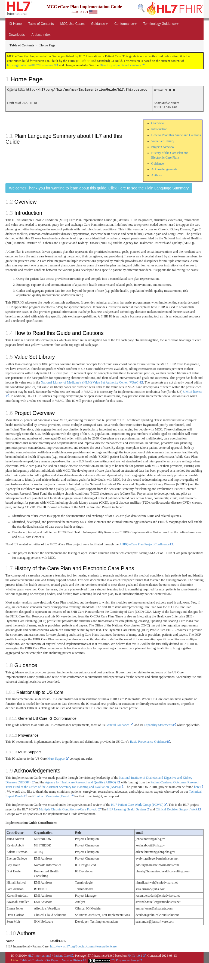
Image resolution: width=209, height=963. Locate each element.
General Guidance (117, 724)
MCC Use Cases (72, 24)
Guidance (99, 24)
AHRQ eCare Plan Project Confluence (144, 543)
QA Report (52, 959)
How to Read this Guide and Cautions (176, 134)
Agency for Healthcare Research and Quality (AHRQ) (81, 781)
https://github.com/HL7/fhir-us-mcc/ (31, 65)
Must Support (56, 758)
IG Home (15, 24)
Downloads (17, 35)
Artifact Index (40, 35)
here (197, 786)
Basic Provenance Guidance (148, 741)
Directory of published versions (120, 65)
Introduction (159, 128)
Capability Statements (158, 724)
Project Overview (162, 146)
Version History (72, 959)
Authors (156, 174)
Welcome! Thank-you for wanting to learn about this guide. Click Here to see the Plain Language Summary (99, 187)
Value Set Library (162, 140)
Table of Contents (41, 24)
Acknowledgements (164, 168)
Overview (157, 122)
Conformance (125, 24)
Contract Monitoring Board (51, 795)
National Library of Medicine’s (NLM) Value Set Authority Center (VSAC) (90, 382)
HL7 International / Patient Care (49, 955)
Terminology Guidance (160, 24)
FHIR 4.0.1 (134, 955)
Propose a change (127, 959)
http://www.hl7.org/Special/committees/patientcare (83, 945)
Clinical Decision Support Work (177, 808)
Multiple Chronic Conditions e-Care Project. (68, 808)
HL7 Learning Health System (126, 808)
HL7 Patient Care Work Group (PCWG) (137, 804)
